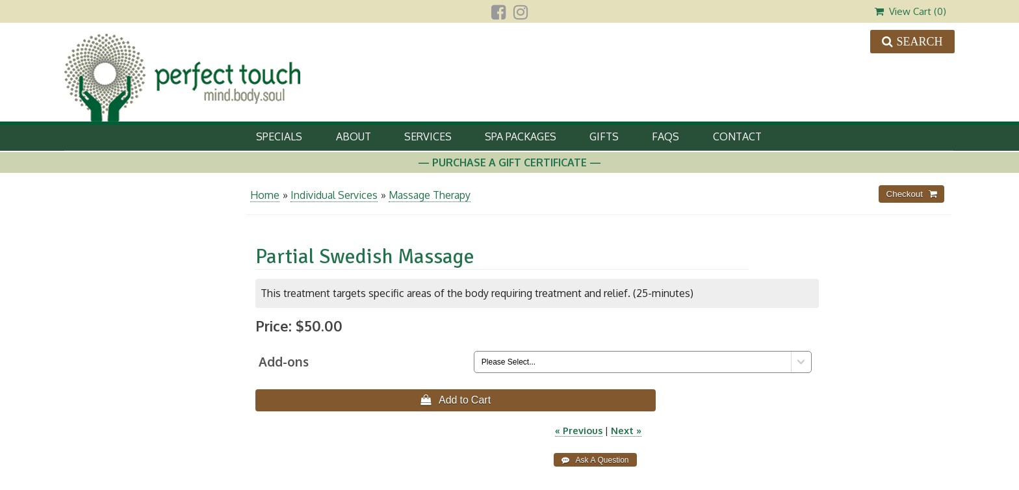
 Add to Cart (455, 399)
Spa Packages (520, 136)
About (353, 136)
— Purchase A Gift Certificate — (509, 162)
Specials (279, 136)
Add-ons (284, 362)
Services (428, 136)
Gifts (604, 136)
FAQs (665, 136)
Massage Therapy (430, 194)
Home (264, 194)
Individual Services (334, 194)
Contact (737, 136)
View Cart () (910, 11)
